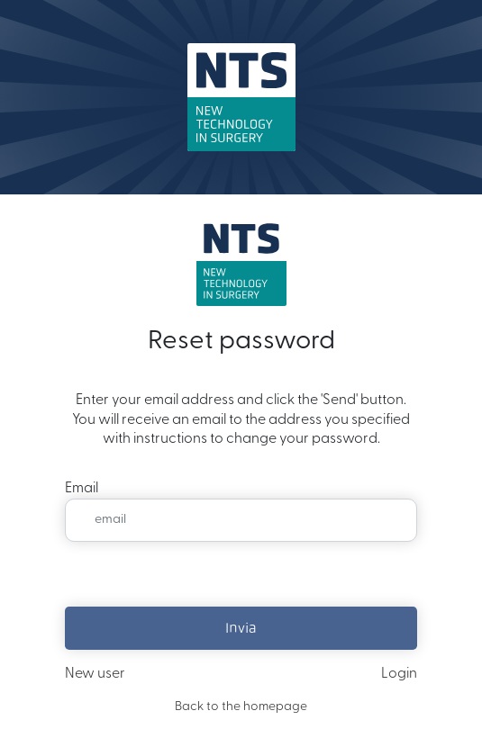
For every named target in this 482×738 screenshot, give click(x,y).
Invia (241, 627)
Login (399, 674)
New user (95, 674)
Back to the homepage (241, 707)
